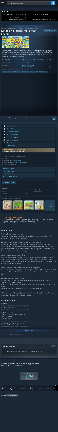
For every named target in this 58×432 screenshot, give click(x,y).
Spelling (10, 73)
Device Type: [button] (5, 404)
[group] (29, 402)
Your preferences (18, 367)
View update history (8, 169)
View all (53, 347)
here (33, 353)
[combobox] (29, 3)
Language (23, 392)
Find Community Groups (10, 177)
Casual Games (12, 29)
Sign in (3, 119)
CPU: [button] (36, 402)
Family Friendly (25, 73)
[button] (28, 151)
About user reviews (6, 367)
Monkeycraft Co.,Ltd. (28, 66)
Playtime (40, 392)
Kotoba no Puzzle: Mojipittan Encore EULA (14, 152)
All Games (4, 29)
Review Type (4, 392)
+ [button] (47, 73)
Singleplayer (42, 73)
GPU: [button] (43, 402)
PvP (37, 73)
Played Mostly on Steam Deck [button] (10, 402)
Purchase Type (13, 392)
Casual (4, 73)
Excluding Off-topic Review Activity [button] (31, 399)
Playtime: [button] (47, 399)
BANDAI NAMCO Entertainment (31, 68)
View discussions (8, 175)
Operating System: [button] (27, 402)
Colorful (32, 73)
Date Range (32, 392)
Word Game (17, 73)
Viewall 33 (50, 206)
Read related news (8, 172)
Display (49, 392)
